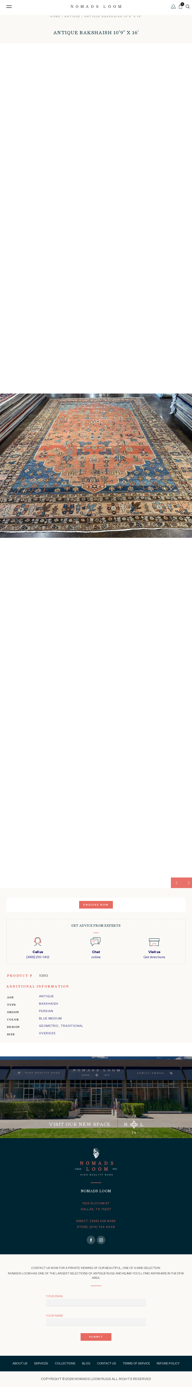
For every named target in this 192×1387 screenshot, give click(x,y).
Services (41, 1363)
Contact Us (106, 1363)
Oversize (47, 1033)
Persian (46, 1011)
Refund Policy (168, 1363)
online (96, 954)
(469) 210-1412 (38, 954)
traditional (72, 1026)
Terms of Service (136, 1363)
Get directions (154, 954)
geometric (49, 1026)
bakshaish (48, 1003)
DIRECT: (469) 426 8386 (96, 1221)
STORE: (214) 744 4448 (96, 1227)
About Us (19, 1363)
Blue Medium (50, 1018)
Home (55, 16)
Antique (72, 16)
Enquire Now (95, 905)
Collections (65, 1363)
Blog (86, 1363)
